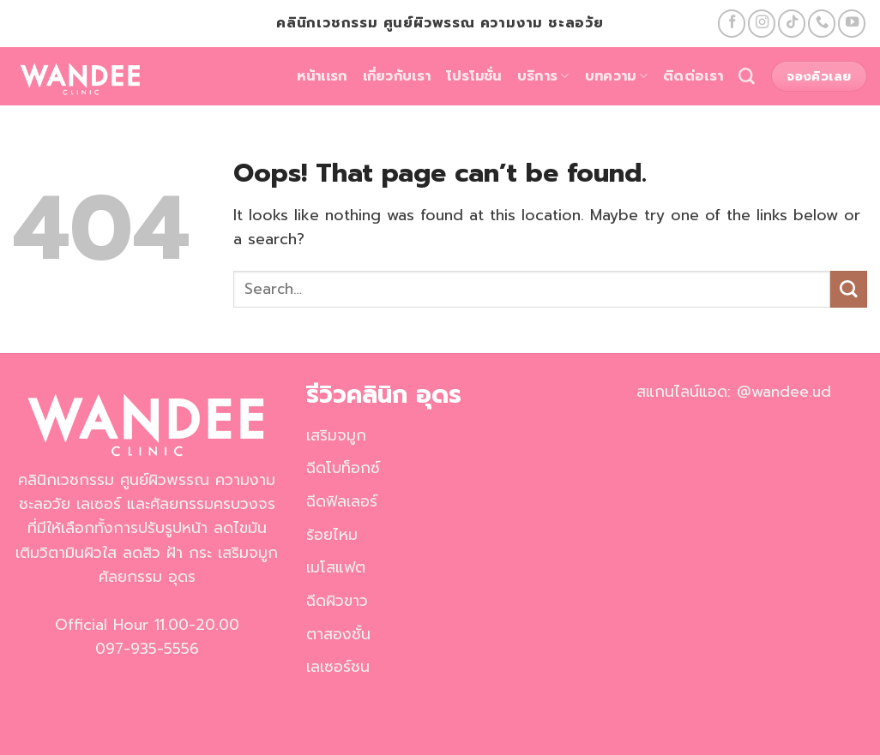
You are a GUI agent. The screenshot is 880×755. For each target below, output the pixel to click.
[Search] (746, 76)
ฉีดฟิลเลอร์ (341, 501)
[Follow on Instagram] (761, 23)
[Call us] (821, 23)
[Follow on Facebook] (731, 23)
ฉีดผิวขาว (337, 601)
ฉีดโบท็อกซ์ (343, 468)
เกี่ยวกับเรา (397, 76)
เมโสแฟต (335, 567)
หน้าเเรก (322, 76)
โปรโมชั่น (473, 76)
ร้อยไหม (332, 535)
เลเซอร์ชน (338, 667)
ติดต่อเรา (693, 76)
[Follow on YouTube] (851, 23)
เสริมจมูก (336, 435)
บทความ (616, 76)
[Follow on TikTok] (791, 23)
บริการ (543, 76)
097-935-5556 (147, 649)
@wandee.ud (784, 391)
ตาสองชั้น (338, 634)
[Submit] (848, 289)
